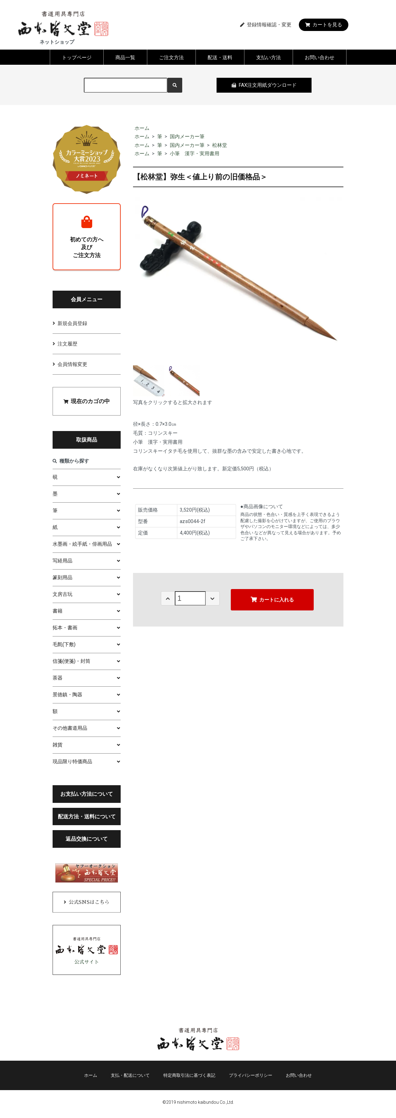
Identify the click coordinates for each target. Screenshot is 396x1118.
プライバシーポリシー (253, 1078)
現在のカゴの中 (86, 402)
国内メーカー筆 (187, 136)
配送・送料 (220, 57)
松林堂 (219, 145)
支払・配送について (127, 1078)
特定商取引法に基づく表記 (189, 1078)
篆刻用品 (62, 579)
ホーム (142, 128)
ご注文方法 (171, 57)
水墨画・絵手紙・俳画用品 (82, 545)
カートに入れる (272, 599)
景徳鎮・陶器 (67, 696)
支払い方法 (268, 57)
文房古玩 (62, 595)
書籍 (57, 612)
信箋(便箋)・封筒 (71, 662)
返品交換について (87, 840)
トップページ (77, 57)
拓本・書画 (65, 629)
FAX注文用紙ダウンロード (264, 85)
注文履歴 (67, 345)
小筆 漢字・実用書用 (194, 153)
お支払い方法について (86, 795)
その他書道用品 (70, 729)
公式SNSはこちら (89, 903)
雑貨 (57, 746)
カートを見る (323, 25)
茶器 (57, 679)
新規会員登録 (72, 325)
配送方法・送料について (87, 818)
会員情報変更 (72, 365)
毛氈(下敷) (64, 646)
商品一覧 (125, 57)
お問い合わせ (319, 57)
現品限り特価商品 (72, 763)
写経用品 (62, 562)
